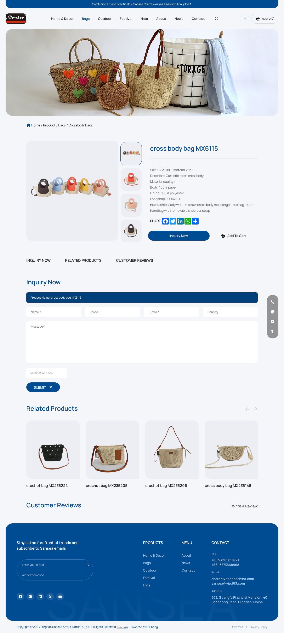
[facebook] (40, 596)
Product (49, 125)
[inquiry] (178, 236)
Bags (86, 18)
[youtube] (50, 596)
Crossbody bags (81, 125)
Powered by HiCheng (144, 627)
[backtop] (272, 331)
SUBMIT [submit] (43, 387)
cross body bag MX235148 (228, 485)
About (161, 18)
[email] (272, 321)
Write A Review (245, 505)
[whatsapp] (272, 311)
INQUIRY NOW (38, 260)
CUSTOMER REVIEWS (134, 260)
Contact (198, 18)
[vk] (60, 596)
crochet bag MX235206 (166, 485)
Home (35, 125)
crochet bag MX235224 (47, 485)
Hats (144, 18)
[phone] (272, 302)
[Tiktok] (20, 596)
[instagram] (30, 596)
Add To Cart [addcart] (233, 236)
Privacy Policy (258, 627)
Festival (126, 18)
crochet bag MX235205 (106, 485)
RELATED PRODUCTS (83, 260)
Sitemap (237, 627)
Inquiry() (264, 18)
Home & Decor (62, 18)
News (179, 18)
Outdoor (105, 18)
